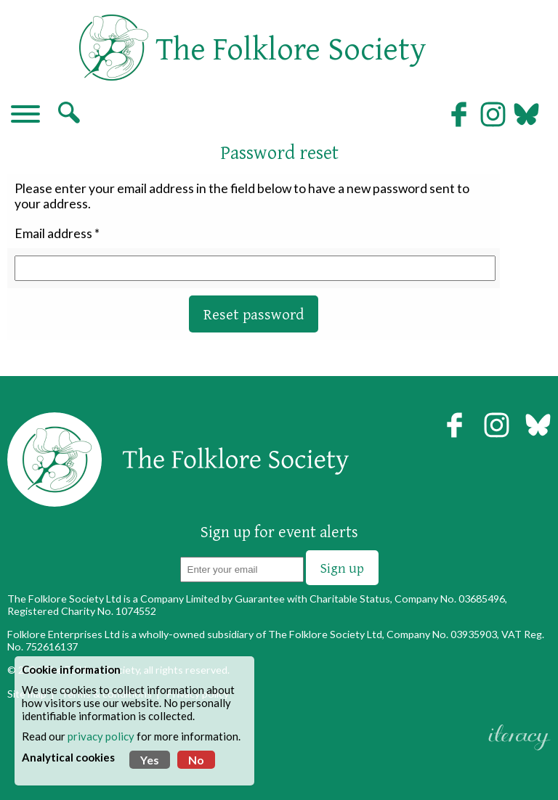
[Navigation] (25, 115)
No (196, 760)
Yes (149, 760)
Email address (53, 233)
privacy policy (101, 736)
